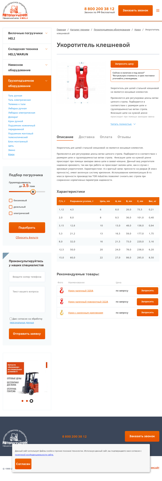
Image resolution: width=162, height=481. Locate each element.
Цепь (11, 146)
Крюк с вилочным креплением (85, 312)
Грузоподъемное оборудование (112, 29)
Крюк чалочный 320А (80, 290)
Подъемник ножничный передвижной (21, 127)
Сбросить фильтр (27, 237)
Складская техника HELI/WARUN (27, 51)
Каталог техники (79, 29)
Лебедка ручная (17, 108)
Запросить (147, 290)
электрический (21, 213)
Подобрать (27, 227)
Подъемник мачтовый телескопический (20, 135)
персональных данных (22, 322)
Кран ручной (15, 121)
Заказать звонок (135, 10)
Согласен (23, 464)
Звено (11, 150)
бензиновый (20, 200)
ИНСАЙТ (155, 467)
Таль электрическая (19, 100)
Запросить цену (124, 63)
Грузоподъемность (20, 182)
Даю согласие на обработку (25, 320)
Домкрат (13, 117)
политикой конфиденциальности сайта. (34, 454)
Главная (61, 29)
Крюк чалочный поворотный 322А (88, 301)
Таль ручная (15, 95)
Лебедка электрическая (21, 112)
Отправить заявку (27, 333)
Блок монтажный (18, 141)
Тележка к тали (17, 104)
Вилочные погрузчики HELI (27, 36)
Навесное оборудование (27, 67)
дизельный (20, 207)
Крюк (138, 29)
